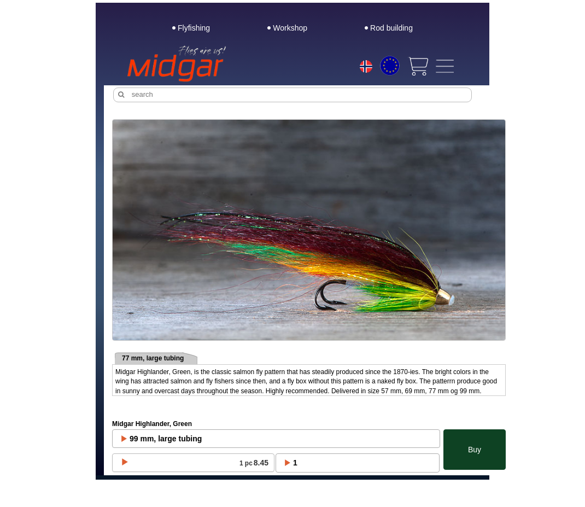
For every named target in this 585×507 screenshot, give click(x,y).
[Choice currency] (390, 65)
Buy (474, 449)
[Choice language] (366, 67)
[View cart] (417, 66)
